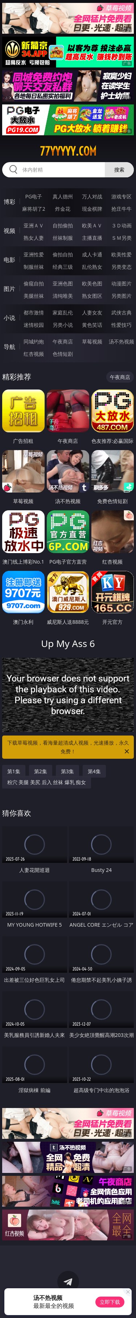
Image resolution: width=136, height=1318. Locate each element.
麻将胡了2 (33, 208)
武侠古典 (121, 312)
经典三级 (63, 266)
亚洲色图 (63, 283)
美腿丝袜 (34, 295)
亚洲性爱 (34, 254)
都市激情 (34, 312)
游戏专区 (121, 196)
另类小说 (63, 324)
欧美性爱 (121, 254)
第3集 (67, 771)
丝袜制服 (63, 237)
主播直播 (92, 237)
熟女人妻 (34, 237)
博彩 (9, 202)
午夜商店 (63, 341)
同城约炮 (34, 341)
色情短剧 (63, 353)
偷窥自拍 (34, 283)
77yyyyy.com (68, 151)
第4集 (94, 771)
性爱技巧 (121, 324)
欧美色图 (92, 283)
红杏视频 (34, 353)
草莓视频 (92, 341)
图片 (9, 289)
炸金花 (62, 208)
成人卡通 (92, 254)
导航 (9, 347)
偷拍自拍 (63, 254)
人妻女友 (92, 312)
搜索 (119, 169)
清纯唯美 (63, 295)
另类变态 (121, 266)
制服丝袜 (34, 266)
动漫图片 (121, 283)
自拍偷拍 (63, 225)
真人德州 (63, 196)
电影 (9, 260)
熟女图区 (92, 295)
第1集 (13, 771)
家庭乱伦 (63, 312)
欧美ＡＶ (92, 225)
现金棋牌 (92, 208)
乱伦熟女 (92, 266)
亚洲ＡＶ (34, 225)
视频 (9, 231)
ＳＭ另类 (121, 237)
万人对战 (92, 196)
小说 (9, 318)
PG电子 (33, 196)
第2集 (40, 771)
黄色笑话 (92, 324)
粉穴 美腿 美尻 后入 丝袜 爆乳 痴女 (46, 782)
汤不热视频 (121, 341)
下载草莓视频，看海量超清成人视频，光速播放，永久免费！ (69, 747)
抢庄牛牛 (121, 208)
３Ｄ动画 (121, 225)
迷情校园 (34, 324)
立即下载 (110, 1301)
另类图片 (121, 295)
